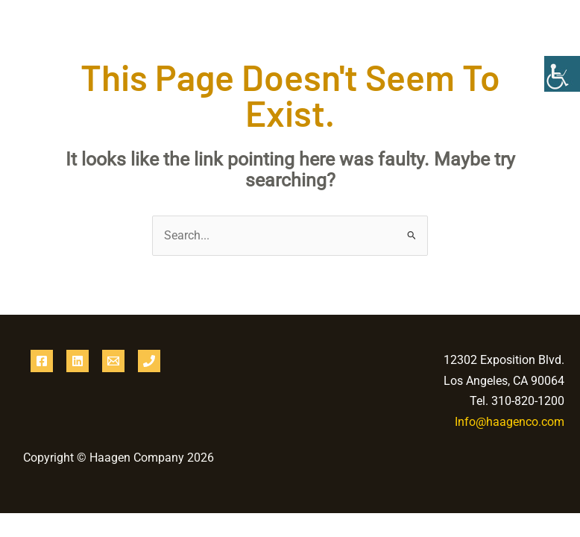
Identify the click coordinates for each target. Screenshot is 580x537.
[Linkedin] (77, 361)
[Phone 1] (149, 361)
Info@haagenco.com (509, 422)
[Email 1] (113, 361)
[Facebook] (42, 361)
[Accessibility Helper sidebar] (562, 74)
